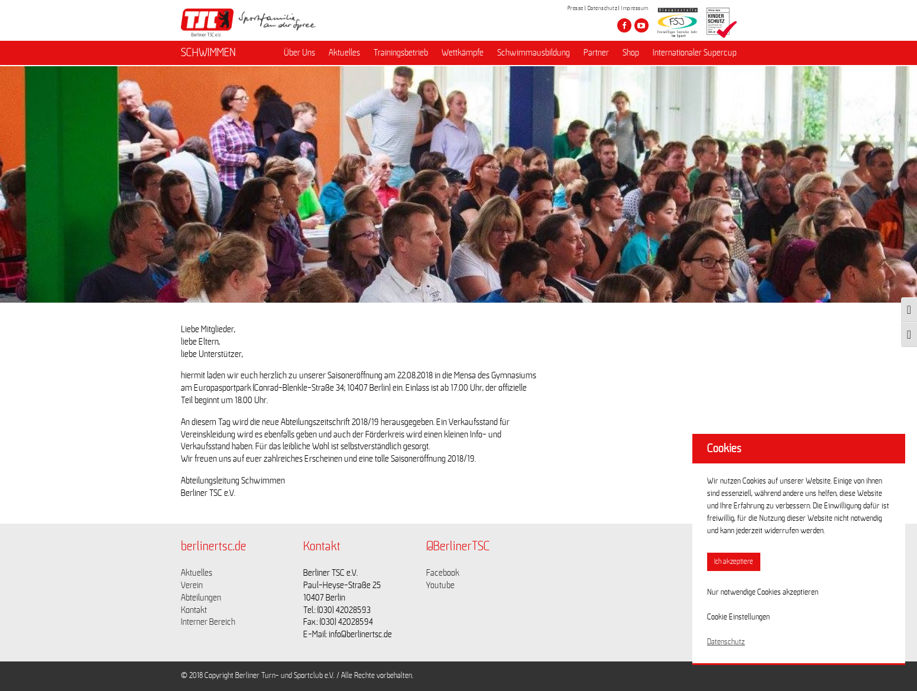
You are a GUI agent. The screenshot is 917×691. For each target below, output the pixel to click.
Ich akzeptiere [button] (733, 562)
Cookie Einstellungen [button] (738, 617)
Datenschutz (603, 8)
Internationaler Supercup (695, 54)
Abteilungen (201, 597)
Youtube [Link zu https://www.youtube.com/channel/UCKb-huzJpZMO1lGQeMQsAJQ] (440, 585)
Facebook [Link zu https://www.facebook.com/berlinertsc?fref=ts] (442, 573)
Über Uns (299, 54)
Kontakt (194, 610)
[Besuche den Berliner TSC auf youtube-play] (641, 25)
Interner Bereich (208, 622)
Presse (576, 8)
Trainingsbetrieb (401, 54)
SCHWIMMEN (208, 54)
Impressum (635, 8)
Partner (596, 54)
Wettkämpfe (463, 54)
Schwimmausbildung (533, 54)
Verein (192, 585)
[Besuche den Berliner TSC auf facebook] (624, 25)
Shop (631, 54)
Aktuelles (344, 54)
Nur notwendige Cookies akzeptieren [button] (762, 592)
